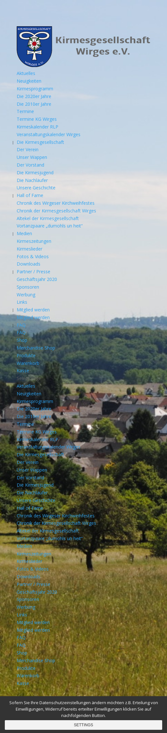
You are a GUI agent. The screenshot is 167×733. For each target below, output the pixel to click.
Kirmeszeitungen (34, 241)
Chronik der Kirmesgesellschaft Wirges (56, 211)
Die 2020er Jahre (34, 96)
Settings (83, 725)
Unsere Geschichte (36, 188)
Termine (25, 111)
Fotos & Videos (33, 256)
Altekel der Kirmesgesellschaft (48, 218)
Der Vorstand (30, 165)
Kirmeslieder (29, 249)
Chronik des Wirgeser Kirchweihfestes (56, 203)
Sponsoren (28, 287)
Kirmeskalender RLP (37, 127)
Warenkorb (28, 363)
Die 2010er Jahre (34, 104)
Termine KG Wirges (37, 119)
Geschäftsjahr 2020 (37, 279)
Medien (24, 233)
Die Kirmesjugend (35, 172)
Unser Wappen (32, 157)
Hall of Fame (30, 195)
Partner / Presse (33, 271)
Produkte (26, 355)
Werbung (26, 295)
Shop (22, 340)
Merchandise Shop (36, 348)
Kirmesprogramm (35, 89)
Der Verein (27, 149)
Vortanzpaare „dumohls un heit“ (50, 226)
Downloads (28, 264)
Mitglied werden (33, 310)
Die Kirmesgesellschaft (40, 142)
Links (22, 302)
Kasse (23, 370)
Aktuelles (26, 73)
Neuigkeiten (29, 81)
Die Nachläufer (32, 180)
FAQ (21, 325)
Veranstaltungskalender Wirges (48, 134)
